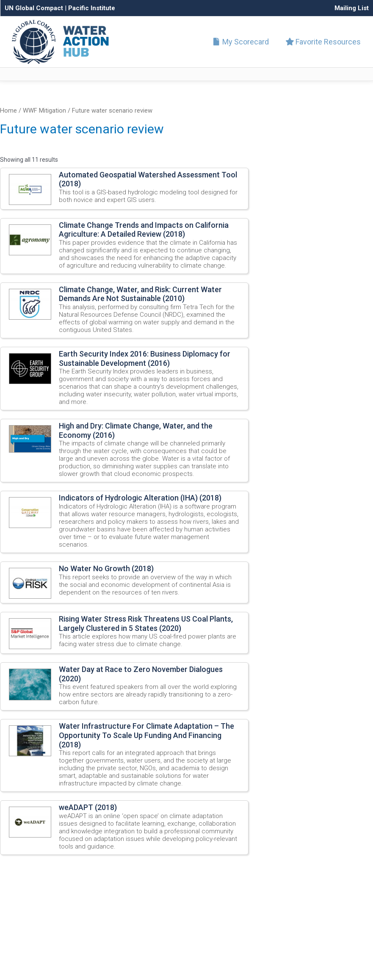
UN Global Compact (34, 8)
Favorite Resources (323, 41)
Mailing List (351, 8)
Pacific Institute (91, 8)
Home (8, 110)
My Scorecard (243, 41)
